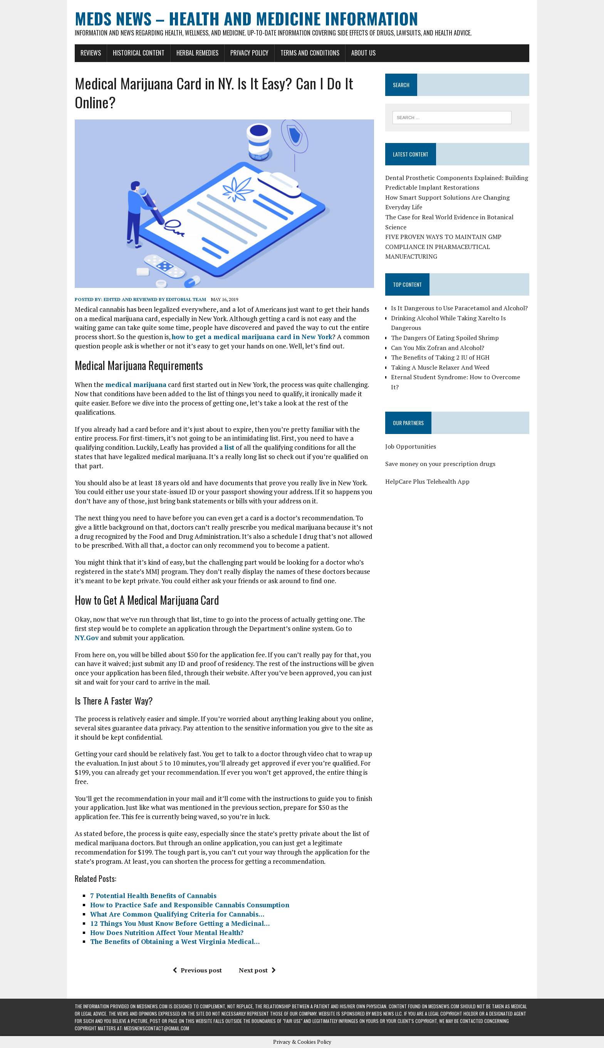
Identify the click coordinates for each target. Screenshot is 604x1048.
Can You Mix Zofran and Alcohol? (437, 347)
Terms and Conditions (309, 52)
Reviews (91, 52)
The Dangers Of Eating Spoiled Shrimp (445, 337)
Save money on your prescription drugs (440, 463)
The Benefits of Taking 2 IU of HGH (440, 357)
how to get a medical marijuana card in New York (252, 336)
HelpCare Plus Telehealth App (427, 481)
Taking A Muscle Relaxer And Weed (440, 367)
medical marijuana (135, 384)
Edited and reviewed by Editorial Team (155, 299)
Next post (257, 970)
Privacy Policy (249, 52)
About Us (363, 52)
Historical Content (138, 52)
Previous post (197, 970)
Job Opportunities (410, 446)
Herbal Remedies (197, 52)
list (229, 447)
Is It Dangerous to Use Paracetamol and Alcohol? (459, 308)
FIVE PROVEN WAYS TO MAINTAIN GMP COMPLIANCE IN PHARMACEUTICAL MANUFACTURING (443, 246)
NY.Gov (87, 637)
